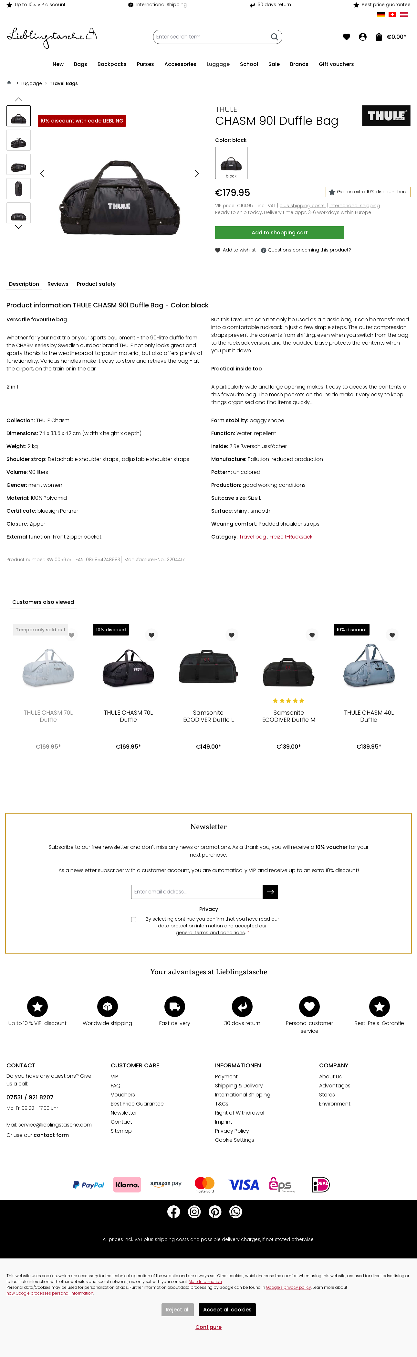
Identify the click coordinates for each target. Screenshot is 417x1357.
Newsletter (124, 1113)
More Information (205, 1281)
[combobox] (210, 37)
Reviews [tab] (57, 284)
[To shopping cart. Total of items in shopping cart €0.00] (391, 37)
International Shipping (161, 4)
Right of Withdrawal (239, 1113)
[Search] (274, 37)
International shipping (354, 205)
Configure (208, 1327)
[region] (104, 174)
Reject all (178, 1309)
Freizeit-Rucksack (291, 536)
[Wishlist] (347, 37)
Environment (334, 1103)
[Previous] (42, 175)
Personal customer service (309, 1027)
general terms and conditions (210, 932)
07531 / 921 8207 (30, 1097)
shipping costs (172, 1239)
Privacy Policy (232, 1131)
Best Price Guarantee (137, 1103)
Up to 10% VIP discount (40, 4)
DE (381, 14)
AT (404, 14)
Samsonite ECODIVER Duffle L (208, 716)
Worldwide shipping (107, 1023)
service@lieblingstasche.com (55, 1124)
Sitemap (121, 1131)
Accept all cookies (227, 1309)
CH (392, 14)
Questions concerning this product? (306, 250)
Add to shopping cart (280, 232)
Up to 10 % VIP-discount (37, 1023)
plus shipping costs (302, 205)
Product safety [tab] (96, 284)
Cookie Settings (234, 1140)
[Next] (197, 175)
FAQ (115, 1085)
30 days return (274, 4)
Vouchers (123, 1094)
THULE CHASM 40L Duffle (369, 716)
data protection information (190, 926)
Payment (226, 1076)
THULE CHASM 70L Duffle (48, 716)
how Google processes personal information (49, 1293)
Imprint (223, 1122)
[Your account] (363, 37)
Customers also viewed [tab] (43, 602)
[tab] (24, 284)
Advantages (334, 1085)
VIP (114, 1076)
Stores (327, 1094)
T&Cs (221, 1103)
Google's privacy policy (288, 1287)
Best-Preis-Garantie (379, 1023)
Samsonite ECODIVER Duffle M (288, 716)
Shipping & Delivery (239, 1085)
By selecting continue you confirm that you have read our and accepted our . (212, 926)
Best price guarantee (386, 4)
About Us (330, 1076)
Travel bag (253, 536)
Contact (121, 1122)
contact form (51, 1135)
